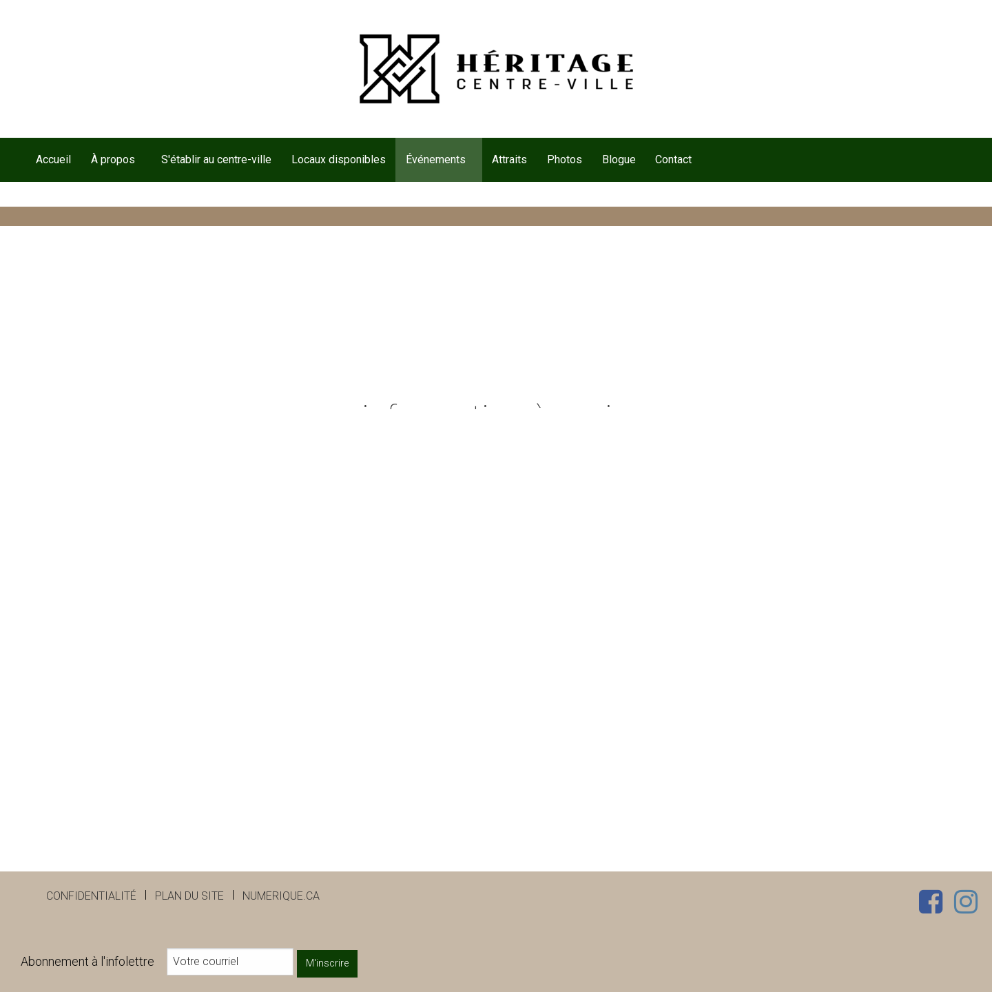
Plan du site (189, 895)
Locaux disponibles (338, 159)
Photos (564, 159)
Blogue (619, 159)
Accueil (53, 159)
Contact (673, 159)
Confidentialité (91, 895)
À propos (113, 159)
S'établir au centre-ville (216, 159)
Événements (436, 159)
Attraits (509, 159)
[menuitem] (53, 160)
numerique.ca (281, 895)
